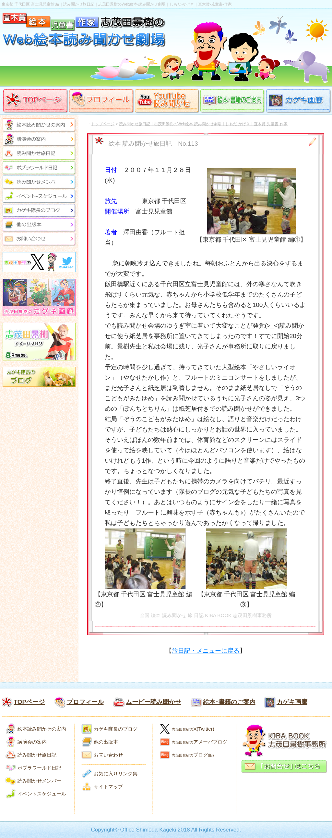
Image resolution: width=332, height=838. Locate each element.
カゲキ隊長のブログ (115, 729)
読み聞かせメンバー (39, 780)
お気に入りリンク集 (115, 773)
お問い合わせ (108, 755)
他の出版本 (106, 742)
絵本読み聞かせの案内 (42, 729)
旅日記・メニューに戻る (206, 650)
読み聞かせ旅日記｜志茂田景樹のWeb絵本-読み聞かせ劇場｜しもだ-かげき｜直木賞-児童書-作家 (203, 124)
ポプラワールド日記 (39, 768)
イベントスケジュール (42, 793)
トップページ (102, 124)
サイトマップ (108, 786)
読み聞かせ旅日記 (37, 755)
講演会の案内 (32, 742)
